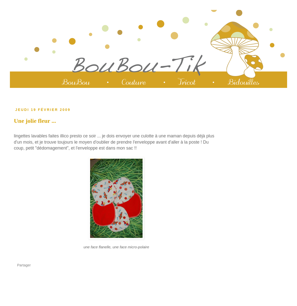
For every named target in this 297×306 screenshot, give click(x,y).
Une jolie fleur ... (35, 121)
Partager (24, 265)
